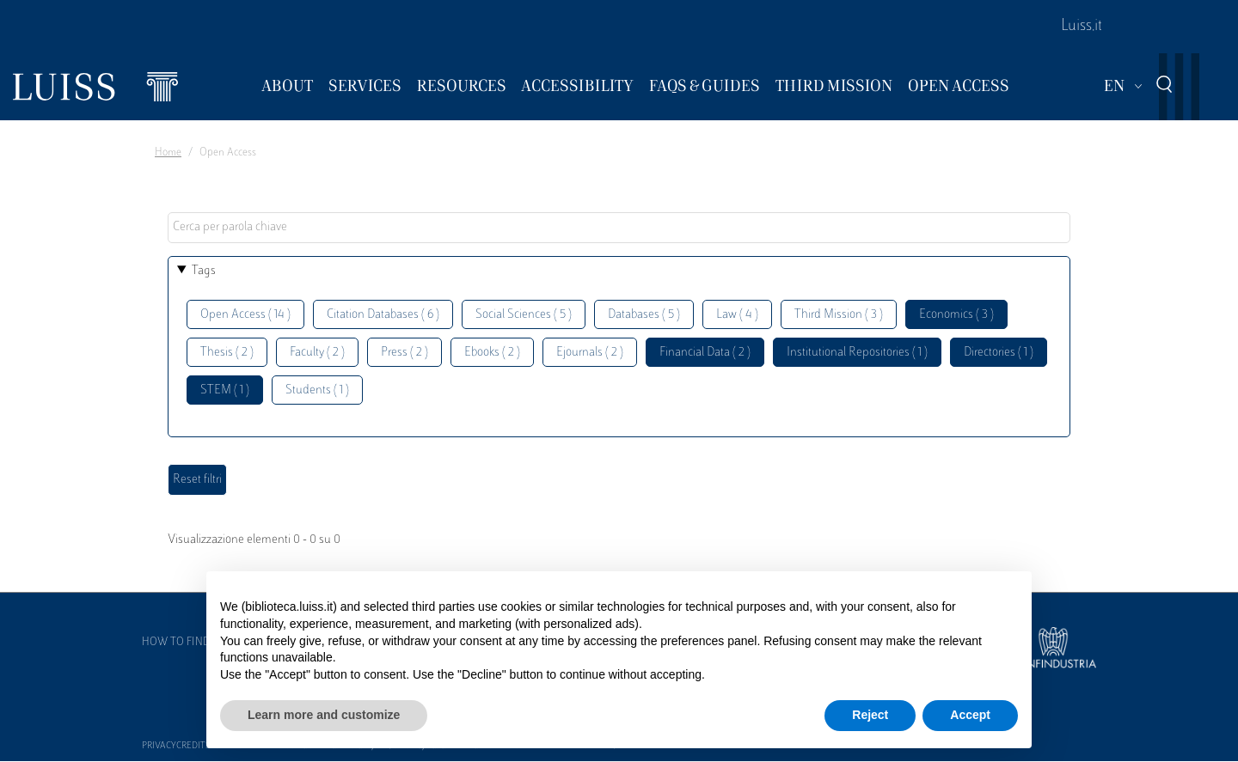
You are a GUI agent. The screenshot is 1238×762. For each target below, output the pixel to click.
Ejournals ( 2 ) (589, 352)
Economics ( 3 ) (956, 314)
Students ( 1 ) (317, 390)
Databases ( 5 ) (644, 314)
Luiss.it (1081, 26)
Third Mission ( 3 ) (838, 314)
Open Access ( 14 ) (245, 314)
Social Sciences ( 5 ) (523, 314)
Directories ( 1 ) (998, 352)
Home (168, 153)
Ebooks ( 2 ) (492, 352)
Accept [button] (970, 715)
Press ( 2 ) (404, 352)
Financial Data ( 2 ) (705, 352)
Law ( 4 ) (737, 314)
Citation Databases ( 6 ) (383, 314)
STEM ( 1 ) (224, 390)
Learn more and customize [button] (324, 715)
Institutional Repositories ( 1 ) (857, 352)
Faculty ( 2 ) (317, 352)
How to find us (184, 642)
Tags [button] (204, 271)
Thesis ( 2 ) (227, 352)
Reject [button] (870, 715)
